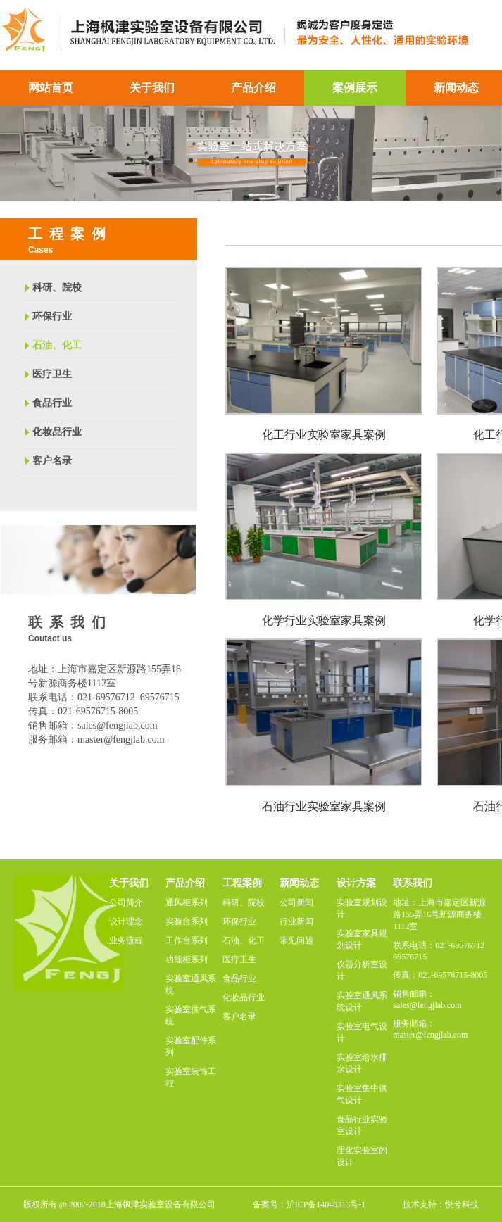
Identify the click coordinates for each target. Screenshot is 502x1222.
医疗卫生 (52, 374)
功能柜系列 (186, 959)
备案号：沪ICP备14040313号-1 (309, 1204)
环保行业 (52, 316)
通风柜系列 (186, 902)
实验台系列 (186, 921)
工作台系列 (186, 940)
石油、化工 (57, 345)
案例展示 (354, 88)
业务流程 (126, 940)
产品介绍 (253, 88)
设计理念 (126, 921)
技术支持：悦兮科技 (441, 1204)
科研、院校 (57, 287)
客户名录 (52, 460)
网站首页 (50, 88)
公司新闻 (296, 902)
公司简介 (126, 902)
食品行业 (52, 403)
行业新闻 (296, 921)
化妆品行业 (57, 432)
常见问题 (296, 940)
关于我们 (152, 88)
